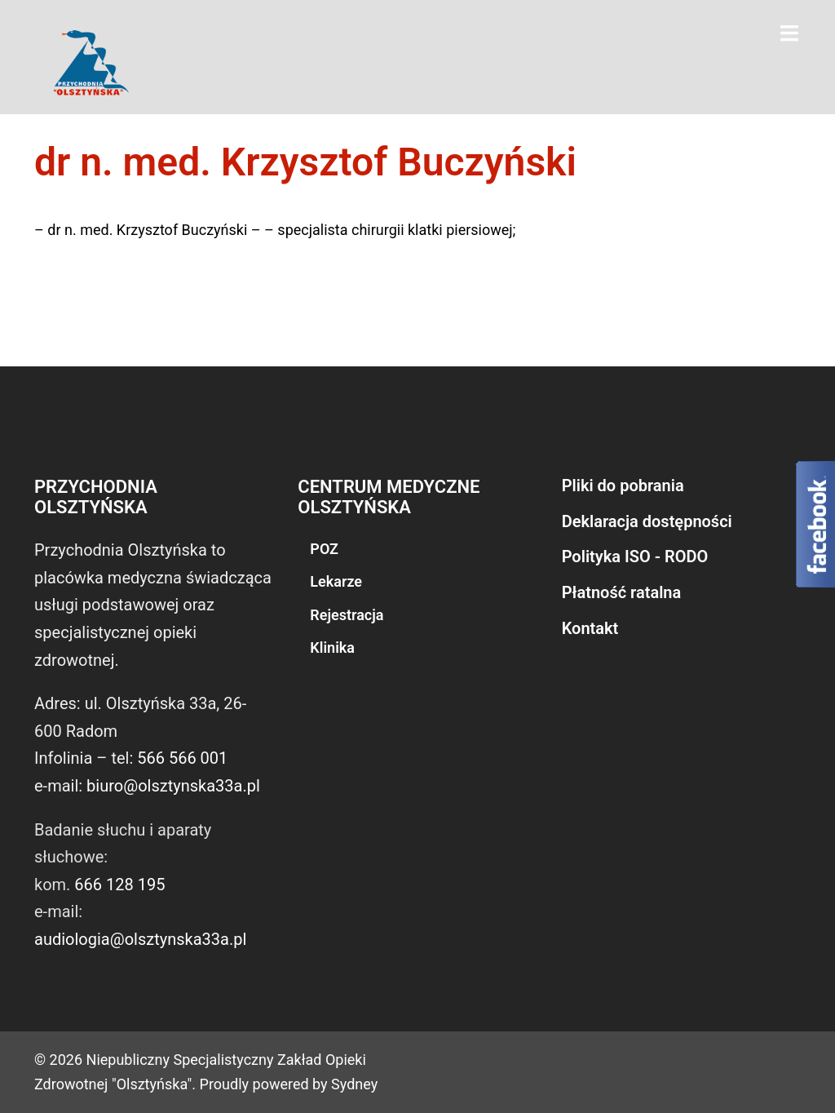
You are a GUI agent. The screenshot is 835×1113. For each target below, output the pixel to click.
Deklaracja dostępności (647, 521)
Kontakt (590, 628)
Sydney (354, 1084)
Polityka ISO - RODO (635, 556)
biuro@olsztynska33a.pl (173, 786)
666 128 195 (119, 884)
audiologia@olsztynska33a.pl (140, 939)
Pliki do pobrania (623, 485)
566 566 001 (182, 758)
